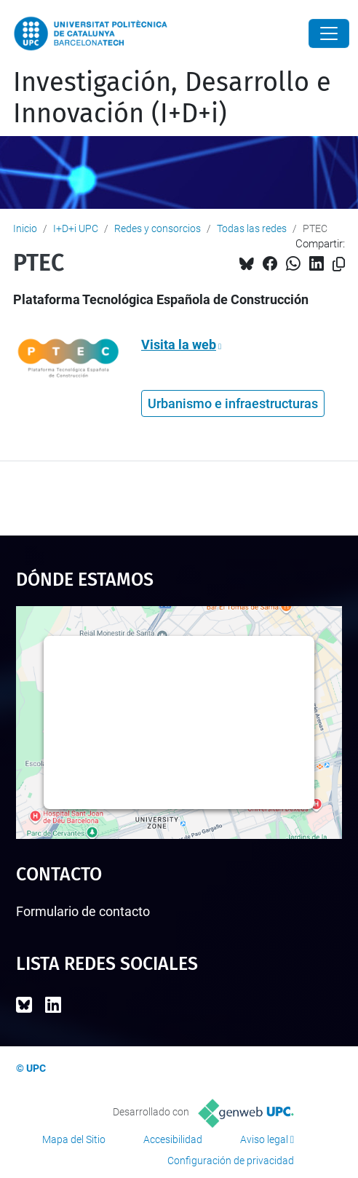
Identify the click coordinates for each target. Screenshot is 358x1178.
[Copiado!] (339, 264)
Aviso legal (264, 1139)
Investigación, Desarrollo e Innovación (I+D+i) (172, 98)
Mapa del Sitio (74, 1139)
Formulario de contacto (83, 911)
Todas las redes (252, 228)
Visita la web (178, 344)
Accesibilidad (172, 1139)
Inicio (25, 228)
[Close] (329, 33)
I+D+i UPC (75, 228)
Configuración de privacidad (230, 1160)
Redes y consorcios (157, 228)
